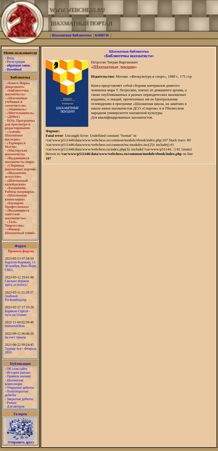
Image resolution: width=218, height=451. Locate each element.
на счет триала (15, 337)
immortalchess (15, 326)
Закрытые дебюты (20, 399)
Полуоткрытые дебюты (16, 393)
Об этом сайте (17, 369)
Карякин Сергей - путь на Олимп (17, 313)
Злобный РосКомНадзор (15, 298)
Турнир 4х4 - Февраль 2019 (21, 350)
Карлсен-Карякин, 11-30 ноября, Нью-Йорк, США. (21, 266)
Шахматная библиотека (129, 51)
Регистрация (16, 62)
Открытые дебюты (20, 388)
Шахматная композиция (14, 382)
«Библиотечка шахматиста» (129, 56)
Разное (12, 403)
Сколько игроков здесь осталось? (17, 283)
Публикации (20, 363)
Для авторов (15, 406)
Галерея (20, 414)
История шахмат (19, 373)
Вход (10, 58)
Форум (20, 246)
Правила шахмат (19, 376)
